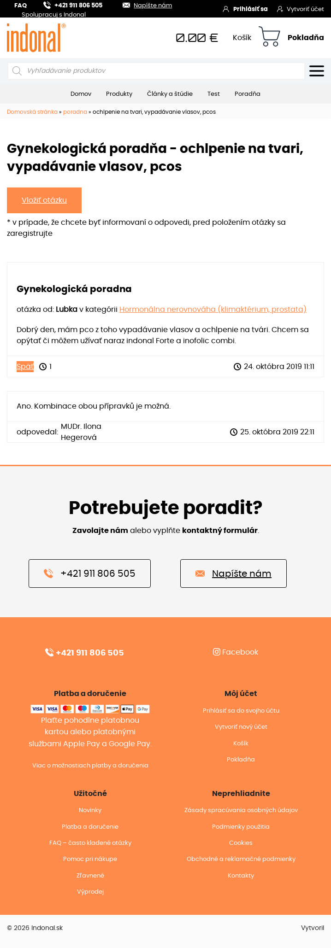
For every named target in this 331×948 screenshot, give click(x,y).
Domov (81, 94)
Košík (242, 37)
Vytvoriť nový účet (241, 727)
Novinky (90, 810)
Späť (25, 366)
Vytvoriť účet (300, 8)
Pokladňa (306, 37)
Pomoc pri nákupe (90, 859)
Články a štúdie (170, 94)
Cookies (241, 843)
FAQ (20, 6)
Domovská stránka (32, 112)
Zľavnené (90, 876)
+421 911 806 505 (72, 4)
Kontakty (241, 876)
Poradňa (247, 94)
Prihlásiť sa (245, 8)
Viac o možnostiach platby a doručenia (90, 766)
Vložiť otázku (44, 200)
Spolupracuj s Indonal (54, 15)
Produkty (119, 94)
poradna (75, 112)
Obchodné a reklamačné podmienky (241, 859)
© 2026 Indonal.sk (35, 928)
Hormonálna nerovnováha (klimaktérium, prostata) (213, 309)
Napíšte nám (142, 4)
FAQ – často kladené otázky (90, 843)
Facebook (235, 652)
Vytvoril (312, 928)
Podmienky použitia (241, 827)
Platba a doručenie (90, 827)
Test (213, 94)
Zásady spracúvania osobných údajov (241, 810)
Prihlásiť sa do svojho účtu (241, 711)
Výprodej (90, 892)
